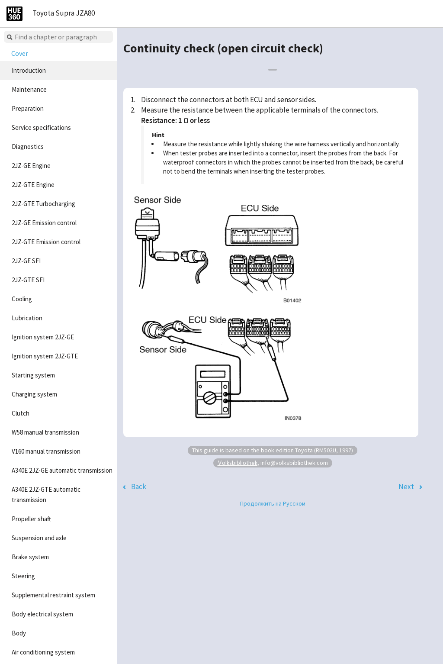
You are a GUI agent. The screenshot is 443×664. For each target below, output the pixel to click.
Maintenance (29, 89)
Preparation (28, 108)
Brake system (30, 557)
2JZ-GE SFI (26, 261)
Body (19, 633)
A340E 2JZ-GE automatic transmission (62, 470)
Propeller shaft (31, 519)
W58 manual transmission (45, 432)
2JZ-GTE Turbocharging (43, 204)
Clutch (20, 413)
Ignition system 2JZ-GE (43, 337)
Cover (19, 53)
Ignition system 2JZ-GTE (45, 356)
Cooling (22, 299)
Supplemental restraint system (53, 595)
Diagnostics (28, 146)
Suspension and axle (39, 538)
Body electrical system (42, 614)
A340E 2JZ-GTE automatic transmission (46, 494)
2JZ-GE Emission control (44, 223)
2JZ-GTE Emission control (46, 242)
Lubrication (27, 318)
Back (138, 486)
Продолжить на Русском (272, 503)
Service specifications (41, 127)
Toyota (304, 450)
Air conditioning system (43, 652)
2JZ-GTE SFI (28, 280)
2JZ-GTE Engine (33, 185)
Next (406, 486)
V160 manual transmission (46, 451)
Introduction (29, 70)
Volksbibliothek (237, 462)
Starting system (33, 375)
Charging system (34, 394)
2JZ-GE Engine (31, 165)
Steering (23, 576)
